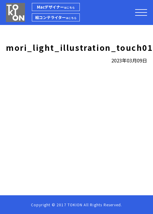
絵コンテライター (55, 17)
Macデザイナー (56, 7)
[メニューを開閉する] (141, 12)
